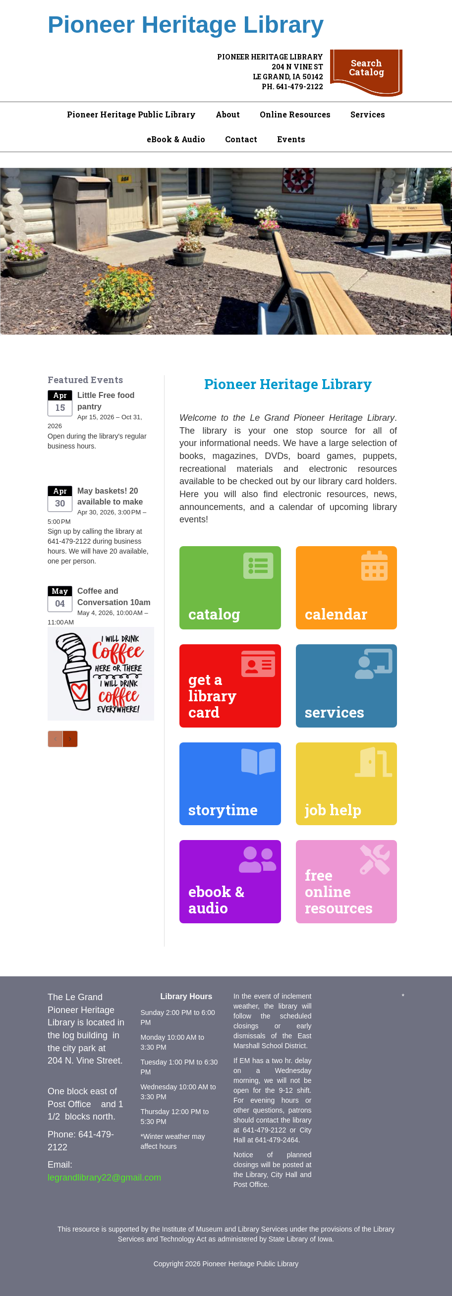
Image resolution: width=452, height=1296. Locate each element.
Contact (241, 139)
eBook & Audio (176, 139)
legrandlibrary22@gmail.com (104, 1178)
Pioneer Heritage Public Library (131, 114)
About (228, 114)
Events (291, 139)
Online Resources (295, 114)
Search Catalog (366, 67)
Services (367, 114)
